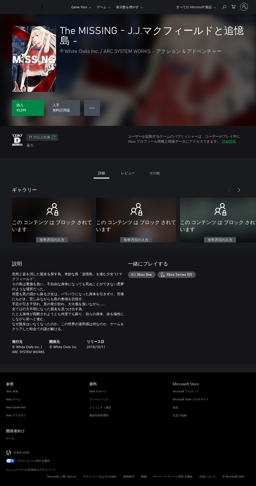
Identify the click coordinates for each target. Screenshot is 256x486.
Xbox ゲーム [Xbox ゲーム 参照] (13, 399)
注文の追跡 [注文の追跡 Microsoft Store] (179, 415)
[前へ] (229, 190)
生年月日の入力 (52, 240)
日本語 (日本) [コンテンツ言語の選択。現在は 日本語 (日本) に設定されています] (22, 452)
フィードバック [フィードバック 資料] (98, 399)
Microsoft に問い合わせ (61, 476)
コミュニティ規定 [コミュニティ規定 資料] (100, 407)
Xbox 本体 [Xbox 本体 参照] (12, 391)
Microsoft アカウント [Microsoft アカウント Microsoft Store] (186, 391)
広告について (207, 476)
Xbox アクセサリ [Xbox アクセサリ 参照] (16, 415)
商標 (143, 476)
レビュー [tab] (128, 173)
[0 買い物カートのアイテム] (234, 6)
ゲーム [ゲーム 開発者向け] (10, 438)
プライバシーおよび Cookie (99, 476)
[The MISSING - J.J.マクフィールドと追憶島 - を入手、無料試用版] (64, 108)
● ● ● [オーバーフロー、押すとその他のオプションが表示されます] (92, 107)
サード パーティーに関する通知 (172, 476)
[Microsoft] (23, 7)
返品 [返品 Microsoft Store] (175, 407)
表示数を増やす (127, 7)
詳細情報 (229, 141)
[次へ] (239, 190)
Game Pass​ (79, 7)
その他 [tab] (154, 173)
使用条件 (128, 476)
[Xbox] (56, 7)
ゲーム (101, 7)
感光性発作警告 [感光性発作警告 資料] (98, 415)
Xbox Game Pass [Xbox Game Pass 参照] (16, 407)
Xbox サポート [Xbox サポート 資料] (98, 391)
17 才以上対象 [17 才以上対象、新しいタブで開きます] (42, 137)
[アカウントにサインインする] (244, 7)
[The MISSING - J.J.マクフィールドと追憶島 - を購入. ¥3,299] (28, 108)
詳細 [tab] (101, 173)
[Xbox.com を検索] (223, 6)
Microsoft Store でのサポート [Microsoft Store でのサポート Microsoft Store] (191, 399)
